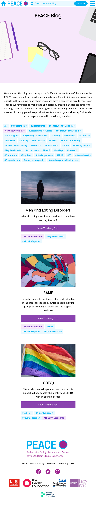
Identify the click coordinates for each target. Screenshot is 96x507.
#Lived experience (44, 155)
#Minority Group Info (14, 130)
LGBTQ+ (48, 383)
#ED (69, 155)
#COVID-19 (84, 135)
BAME (48, 292)
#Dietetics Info (38, 125)
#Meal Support (11, 135)
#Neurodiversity (83, 155)
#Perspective (38, 140)
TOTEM (71, 463)
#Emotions (9, 140)
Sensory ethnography (34, 160)
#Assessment (32, 150)
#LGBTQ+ (58, 150)
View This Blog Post (48, 228)
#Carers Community (70, 140)
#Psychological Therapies (35, 135)
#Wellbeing (69, 135)
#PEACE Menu (51, 145)
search (81, 3)
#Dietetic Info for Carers (40, 130)
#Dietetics (36, 145)
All (5, 125)
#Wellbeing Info (19, 125)
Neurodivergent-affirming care (63, 160)
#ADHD (60, 155)
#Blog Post (26, 155)
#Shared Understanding (15, 145)
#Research (72, 150)
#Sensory (55, 135)
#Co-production (12, 160)
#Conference (10, 155)
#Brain (65, 145)
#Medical (53, 140)
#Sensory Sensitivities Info (62, 125)
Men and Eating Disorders (48, 210)
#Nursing (23, 140)
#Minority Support (81, 145)
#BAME (46, 150)
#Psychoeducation (13, 150)
